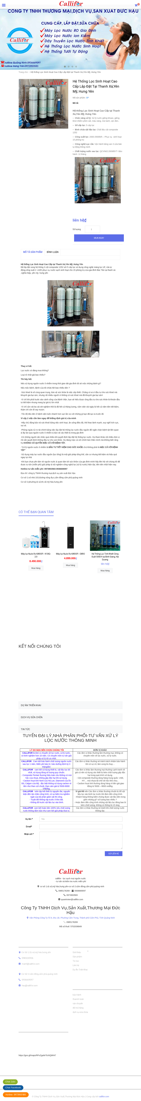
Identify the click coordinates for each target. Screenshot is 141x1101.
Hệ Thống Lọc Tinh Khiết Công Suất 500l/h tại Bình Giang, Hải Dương (105, 557)
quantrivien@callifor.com (72, 899)
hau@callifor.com (30, 985)
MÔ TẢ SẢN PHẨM (32, 252)
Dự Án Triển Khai (80, 970)
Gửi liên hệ (113, 853)
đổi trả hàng (78, 1008)
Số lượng (77, 229)
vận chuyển (78, 1003)
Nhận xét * (29, 834)
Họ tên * (29, 819)
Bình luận (52, 252)
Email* (29, 826)
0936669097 (80, 891)
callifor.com (104, 1096)
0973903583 (72, 895)
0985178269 (64, 891)
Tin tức (76, 961)
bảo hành (77, 995)
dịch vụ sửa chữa (80, 1012)
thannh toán (78, 999)
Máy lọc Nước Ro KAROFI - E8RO (70, 554)
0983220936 (27, 958)
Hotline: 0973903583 (16, 1094)
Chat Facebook (13, 1087)
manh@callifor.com (31, 964)
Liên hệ (76, 965)
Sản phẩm (77, 957)
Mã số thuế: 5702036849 (70, 926)
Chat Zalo (10, 1081)
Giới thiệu (77, 952)
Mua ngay (99, 238)
